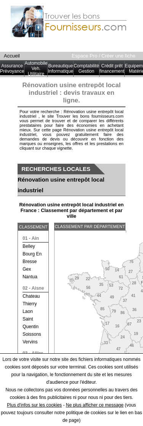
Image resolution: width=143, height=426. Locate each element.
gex (26, 269)
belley (28, 246)
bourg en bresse (32, 257)
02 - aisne (33, 288)
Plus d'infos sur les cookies (34, 405)
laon (27, 311)
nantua (29, 276)
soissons (31, 334)
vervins (29, 342)
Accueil (12, 56)
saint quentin (30, 322)
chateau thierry (31, 300)
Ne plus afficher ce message (95, 405)
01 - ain (30, 238)
